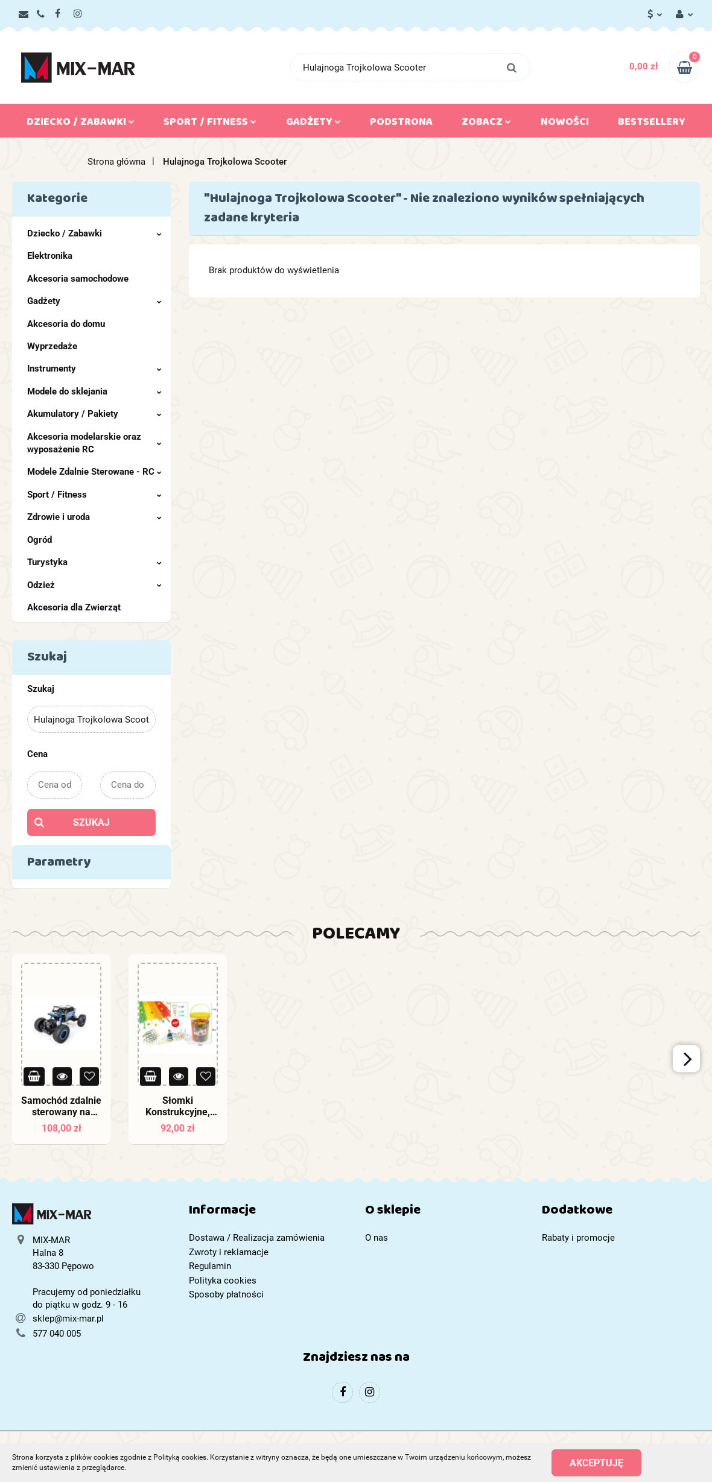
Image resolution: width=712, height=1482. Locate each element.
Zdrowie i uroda (94, 516)
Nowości (565, 124)
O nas (376, 1237)
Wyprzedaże (52, 346)
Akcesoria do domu (66, 323)
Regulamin (210, 1266)
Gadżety (313, 124)
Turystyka (94, 562)
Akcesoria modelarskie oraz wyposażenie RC (94, 443)
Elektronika (49, 255)
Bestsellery (651, 124)
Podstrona (401, 124)
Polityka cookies (222, 1280)
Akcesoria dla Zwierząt (74, 607)
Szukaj (91, 822)
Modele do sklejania (94, 391)
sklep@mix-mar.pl (68, 1318)
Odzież (94, 585)
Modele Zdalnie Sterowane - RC (94, 471)
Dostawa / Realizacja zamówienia (257, 1237)
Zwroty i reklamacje (229, 1252)
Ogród (39, 539)
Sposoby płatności (226, 1294)
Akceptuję (596, 1462)
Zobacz (486, 124)
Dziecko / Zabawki (81, 124)
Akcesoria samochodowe (78, 278)
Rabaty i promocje (578, 1237)
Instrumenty (94, 368)
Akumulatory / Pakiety (94, 413)
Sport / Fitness (210, 124)
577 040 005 (57, 1333)
